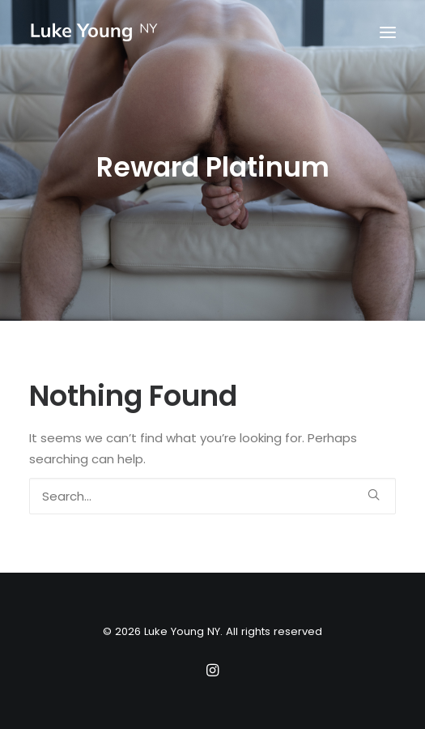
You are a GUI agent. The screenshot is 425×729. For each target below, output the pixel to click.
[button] (388, 32)
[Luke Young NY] (94, 32)
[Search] (212, 496)
